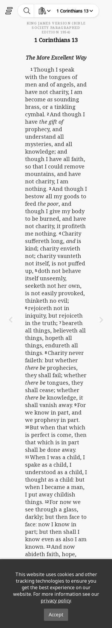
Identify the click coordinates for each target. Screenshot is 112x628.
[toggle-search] (27, 10)
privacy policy (56, 600)
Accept (56, 614)
